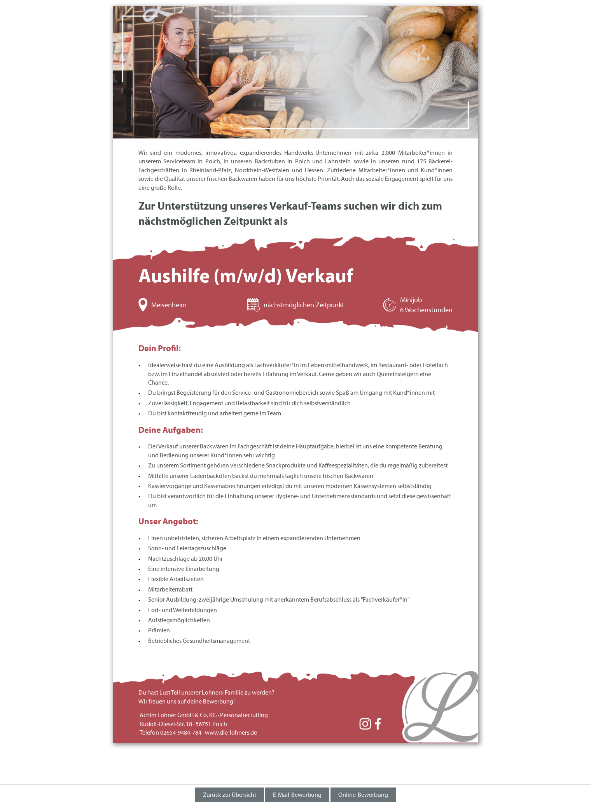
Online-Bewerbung (363, 794)
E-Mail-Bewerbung (297, 794)
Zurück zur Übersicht (229, 794)
